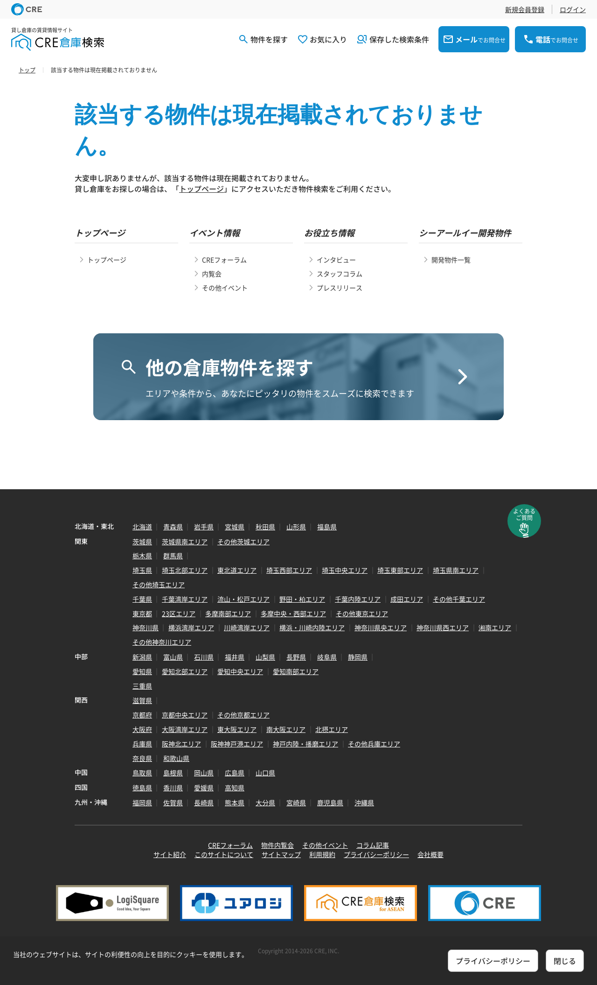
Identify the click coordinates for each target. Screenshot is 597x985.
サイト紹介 (169, 854)
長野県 (296, 656)
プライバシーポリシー (376, 854)
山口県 (265, 772)
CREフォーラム (224, 259)
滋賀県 (142, 700)
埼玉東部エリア (400, 570)
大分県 (265, 802)
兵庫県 (142, 743)
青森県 (173, 526)
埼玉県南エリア (456, 570)
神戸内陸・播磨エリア (305, 743)
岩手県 (204, 526)
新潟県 (142, 656)
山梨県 (265, 656)
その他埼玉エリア (158, 584)
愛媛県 (204, 787)
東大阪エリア (237, 729)
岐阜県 (327, 656)
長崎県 (204, 802)
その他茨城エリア (243, 541)
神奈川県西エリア (443, 627)
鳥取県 (142, 772)
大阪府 (142, 729)
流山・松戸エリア (243, 599)
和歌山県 (176, 758)
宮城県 (234, 526)
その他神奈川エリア (161, 642)
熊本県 (234, 802)
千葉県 (142, 599)
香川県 (173, 787)
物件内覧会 (277, 845)
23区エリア (178, 613)
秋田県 (265, 526)
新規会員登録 (524, 9)
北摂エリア (331, 729)
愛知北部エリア (185, 671)
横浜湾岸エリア (191, 627)
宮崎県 (296, 802)
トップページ (201, 188)
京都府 (142, 714)
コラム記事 (372, 845)
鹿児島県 (330, 802)
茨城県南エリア (185, 541)
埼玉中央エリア (345, 570)
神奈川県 (145, 627)
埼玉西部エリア (289, 570)
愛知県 (142, 671)
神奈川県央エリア (380, 627)
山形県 (296, 526)
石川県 (204, 656)
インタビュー (336, 259)
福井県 (234, 656)
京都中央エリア (185, 714)
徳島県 (142, 787)
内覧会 (212, 273)
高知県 (234, 787)
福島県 (327, 526)
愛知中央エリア (240, 671)
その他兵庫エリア (374, 743)
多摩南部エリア (228, 613)
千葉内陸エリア (358, 599)
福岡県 (142, 802)
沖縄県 (364, 802)
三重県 (142, 685)
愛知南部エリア (296, 671)
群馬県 (173, 555)
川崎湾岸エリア (247, 627)
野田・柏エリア (302, 599)
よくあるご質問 (524, 514)
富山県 (173, 656)
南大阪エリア (285, 729)
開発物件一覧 (451, 259)
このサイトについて (223, 854)
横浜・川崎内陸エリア (312, 627)
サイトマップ (281, 854)
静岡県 (358, 656)
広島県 (234, 772)
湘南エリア (495, 627)
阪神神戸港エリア (237, 743)
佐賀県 (173, 802)
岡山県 (204, 772)
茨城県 (142, 541)
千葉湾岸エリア (185, 599)
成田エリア (406, 599)
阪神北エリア (181, 743)
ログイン (573, 9)
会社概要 (430, 854)
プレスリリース (339, 287)
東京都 (142, 613)
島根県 (173, 772)
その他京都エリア (243, 714)
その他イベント (225, 287)
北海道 (142, 526)
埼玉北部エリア (185, 570)
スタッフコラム (339, 273)
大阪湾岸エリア (185, 729)
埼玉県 (142, 570)
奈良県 (142, 758)
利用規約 (322, 854)
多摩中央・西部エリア (293, 613)
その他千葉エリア (459, 599)
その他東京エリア (362, 613)
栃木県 (142, 555)
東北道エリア (237, 570)
